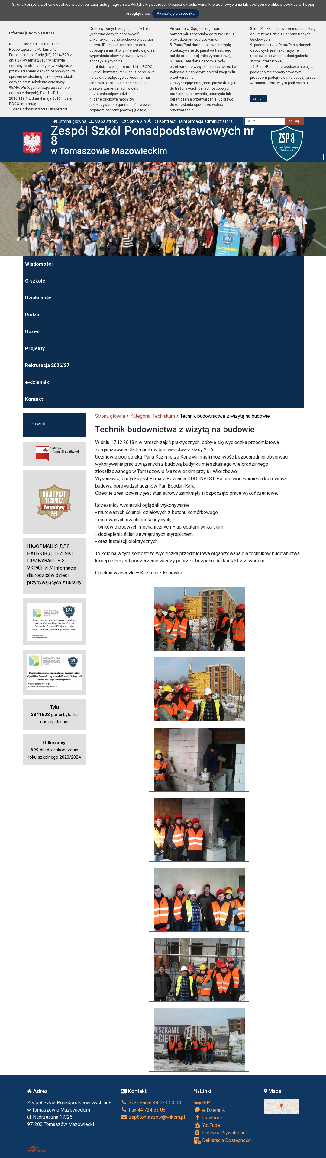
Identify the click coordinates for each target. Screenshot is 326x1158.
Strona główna (69, 121)
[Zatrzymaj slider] (322, 157)
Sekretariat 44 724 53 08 (151, 1102)
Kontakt (34, 399)
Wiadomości (39, 264)
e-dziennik (37, 382)
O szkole (35, 281)
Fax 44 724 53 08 (143, 1110)
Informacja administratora (206, 121)
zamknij (258, 98)
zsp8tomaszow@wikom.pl (153, 1117)
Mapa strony (103, 121)
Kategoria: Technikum (152, 416)
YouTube (207, 1125)
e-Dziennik (209, 1110)
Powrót (38, 424)
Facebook (208, 1118)
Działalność (38, 298)
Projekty (35, 348)
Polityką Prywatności (148, 4)
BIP (202, 1102)
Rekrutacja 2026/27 (47, 365)
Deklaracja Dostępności (223, 1140)
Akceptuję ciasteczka (176, 13)
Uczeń (32, 331)
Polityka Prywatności (220, 1133)
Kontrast (165, 121)
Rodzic (32, 315)
